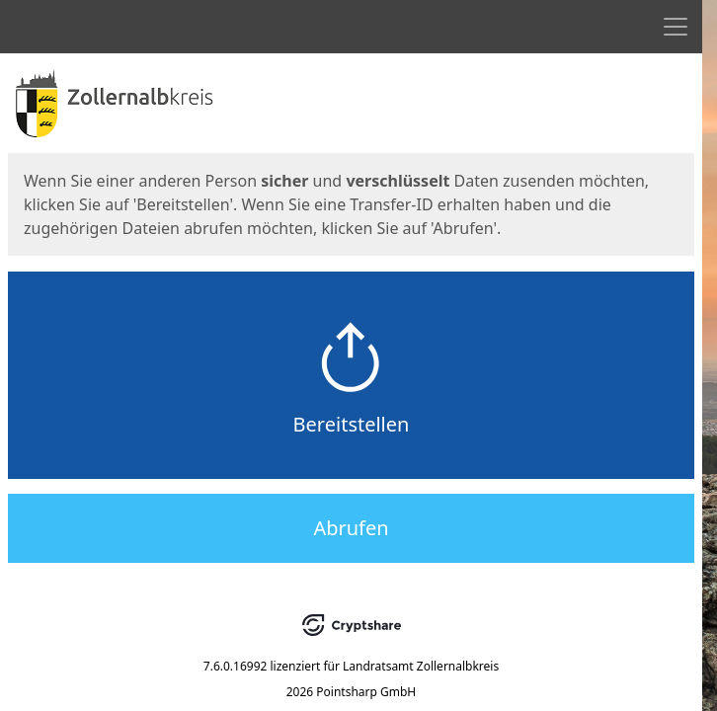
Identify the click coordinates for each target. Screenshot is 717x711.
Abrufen (350, 527)
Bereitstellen (351, 424)
